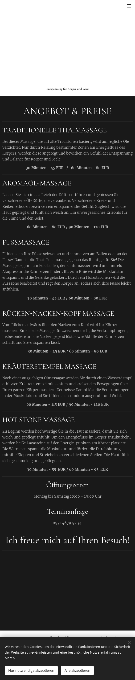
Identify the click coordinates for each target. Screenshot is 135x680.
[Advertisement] (67, 51)
